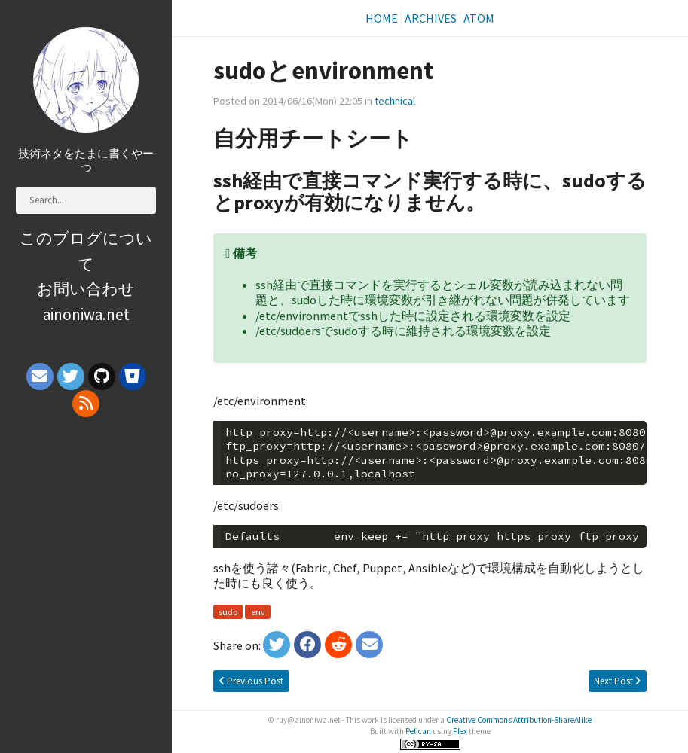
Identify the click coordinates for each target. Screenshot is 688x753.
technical (395, 101)
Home (381, 18)
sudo (228, 611)
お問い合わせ (86, 289)
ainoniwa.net (86, 314)
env (258, 611)
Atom (478, 18)
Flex (460, 731)
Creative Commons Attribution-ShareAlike (519, 720)
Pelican (418, 731)
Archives (431, 18)
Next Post (617, 681)
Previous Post (251, 681)
